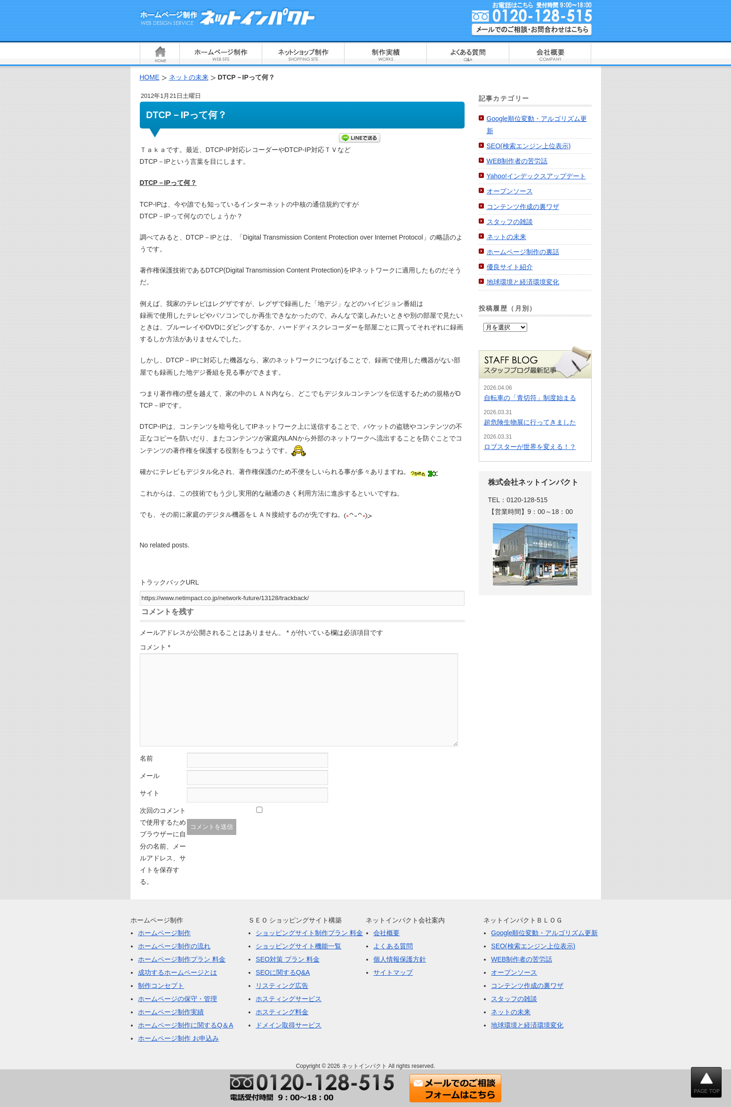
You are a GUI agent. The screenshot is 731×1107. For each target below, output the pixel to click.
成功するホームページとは (177, 972)
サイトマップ (393, 972)
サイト (150, 793)
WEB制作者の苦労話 (517, 161)
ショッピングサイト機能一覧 (298, 946)
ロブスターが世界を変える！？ (530, 446)
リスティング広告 (282, 985)
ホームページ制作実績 (171, 1012)
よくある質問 (393, 946)
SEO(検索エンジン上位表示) (529, 146)
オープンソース (510, 191)
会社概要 (386, 933)
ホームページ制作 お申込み (178, 1038)
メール (150, 775)
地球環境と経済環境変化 (523, 282)
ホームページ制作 (164, 933)
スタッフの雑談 (510, 221)
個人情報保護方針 (399, 959)
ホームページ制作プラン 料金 (181, 959)
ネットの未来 (506, 237)
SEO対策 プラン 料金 (287, 959)
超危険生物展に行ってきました (530, 422)
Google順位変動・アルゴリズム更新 (544, 933)
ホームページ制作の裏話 (523, 252)
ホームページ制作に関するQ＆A (185, 1025)
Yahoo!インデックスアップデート (536, 176)
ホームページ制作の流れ (174, 946)
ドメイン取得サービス (288, 1025)
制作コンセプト (161, 985)
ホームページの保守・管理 (177, 999)
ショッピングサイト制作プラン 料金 (309, 933)
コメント (155, 647)
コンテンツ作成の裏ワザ (523, 206)
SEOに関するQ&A (283, 972)
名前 (146, 758)
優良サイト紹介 (510, 267)
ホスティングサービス (288, 999)
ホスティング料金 (282, 1012)
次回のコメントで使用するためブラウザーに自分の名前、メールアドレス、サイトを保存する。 (163, 846)
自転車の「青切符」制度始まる (530, 397)
